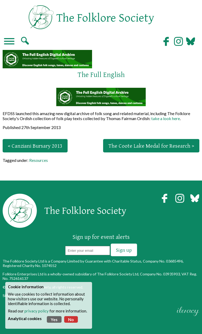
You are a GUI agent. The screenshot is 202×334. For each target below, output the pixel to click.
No (71, 319)
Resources (38, 160)
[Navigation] (9, 42)
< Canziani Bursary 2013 (35, 146)
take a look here (165, 118)
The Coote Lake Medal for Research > (151, 146)
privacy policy (36, 311)
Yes (54, 319)
